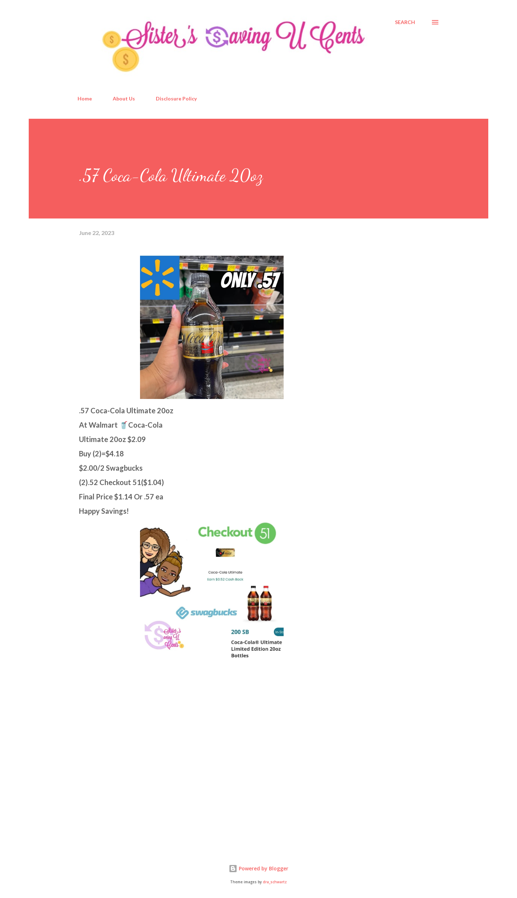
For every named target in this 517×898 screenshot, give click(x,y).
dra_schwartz (275, 882)
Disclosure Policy (176, 98)
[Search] (405, 22)
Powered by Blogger (258, 868)
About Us (124, 98)
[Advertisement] (133, 759)
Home (85, 98)
